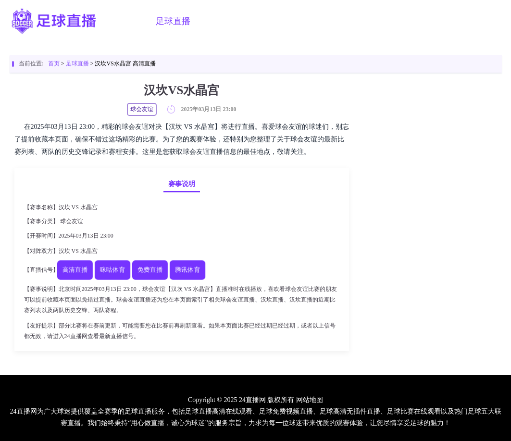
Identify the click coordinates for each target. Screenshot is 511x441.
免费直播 (149, 269)
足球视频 (271, 21)
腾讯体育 (187, 269)
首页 (132, 21)
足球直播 (173, 21)
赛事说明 (181, 184)
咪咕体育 (112, 269)
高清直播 (74, 269)
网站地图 (309, 399)
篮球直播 (222, 21)
